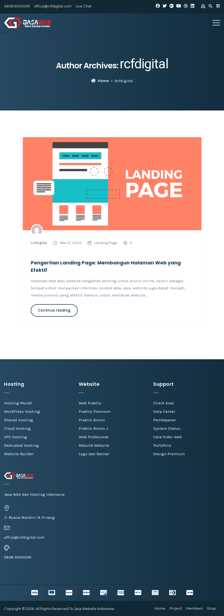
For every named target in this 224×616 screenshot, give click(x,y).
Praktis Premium (95, 411)
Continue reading (54, 310)
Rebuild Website (94, 445)
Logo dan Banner (94, 453)
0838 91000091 (17, 6)
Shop (211, 608)
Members (194, 608)
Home (100, 80)
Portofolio (162, 445)
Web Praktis (90, 403)
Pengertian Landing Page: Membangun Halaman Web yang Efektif (106, 266)
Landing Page (105, 243)
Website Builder (19, 453)
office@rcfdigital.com (53, 6)
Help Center (164, 411)
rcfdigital (144, 64)
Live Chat (83, 6)
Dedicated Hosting (21, 445)
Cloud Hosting (17, 428)
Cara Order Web (167, 437)
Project (175, 608)
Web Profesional (94, 437)
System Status (166, 428)
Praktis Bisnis (92, 420)
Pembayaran (164, 420)
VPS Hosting (15, 437)
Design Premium (169, 453)
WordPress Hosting (22, 411)
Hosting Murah (18, 403)
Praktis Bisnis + (93, 428)
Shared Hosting (18, 420)
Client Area (163, 403)
